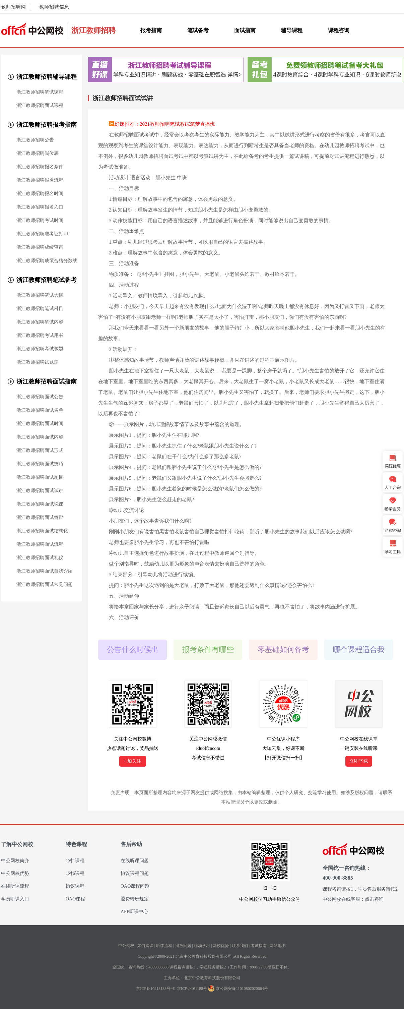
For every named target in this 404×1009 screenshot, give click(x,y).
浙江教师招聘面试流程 (39, 544)
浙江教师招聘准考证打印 (42, 234)
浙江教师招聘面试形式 (39, 450)
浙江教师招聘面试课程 (39, 105)
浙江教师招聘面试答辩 (39, 517)
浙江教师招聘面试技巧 (39, 464)
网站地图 (278, 945)
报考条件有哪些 (208, 649)
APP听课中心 (134, 911)
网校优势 (221, 945)
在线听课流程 (15, 886)
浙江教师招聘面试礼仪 (39, 557)
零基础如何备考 (283, 649)
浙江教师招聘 (93, 30)
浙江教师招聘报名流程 (39, 180)
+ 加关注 (132, 761)
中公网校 (126, 945)
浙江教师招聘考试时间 (39, 220)
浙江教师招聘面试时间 (39, 423)
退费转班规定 (135, 898)
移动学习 (202, 945)
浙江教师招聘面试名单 (39, 410)
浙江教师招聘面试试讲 (39, 490)
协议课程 (75, 886)
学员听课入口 (15, 898)
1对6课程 (75, 873)
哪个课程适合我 (359, 649)
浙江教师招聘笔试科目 (39, 308)
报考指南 (151, 30)
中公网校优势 (15, 873)
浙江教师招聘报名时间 (39, 193)
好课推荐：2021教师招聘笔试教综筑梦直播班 (165, 124)
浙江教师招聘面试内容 (39, 437)
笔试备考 (198, 30)
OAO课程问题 (135, 886)
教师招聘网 (13, 6)
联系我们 (240, 945)
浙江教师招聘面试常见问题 (44, 584)
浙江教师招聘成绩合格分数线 (46, 260)
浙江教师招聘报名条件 (39, 167)
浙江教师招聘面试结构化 (42, 531)
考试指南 (259, 945)
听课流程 (164, 945)
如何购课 (145, 945)
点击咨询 (374, 899)
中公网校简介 (15, 860)
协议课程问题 (135, 873)
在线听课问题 (135, 860)
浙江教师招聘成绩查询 (39, 247)
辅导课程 (291, 30)
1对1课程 (75, 860)
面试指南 (245, 30)
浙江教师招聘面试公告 (39, 397)
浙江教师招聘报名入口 (39, 207)
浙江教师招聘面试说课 (39, 504)
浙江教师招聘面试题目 (39, 477)
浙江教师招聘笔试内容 (39, 322)
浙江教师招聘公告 (35, 140)
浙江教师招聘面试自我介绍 (44, 571)
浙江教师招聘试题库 (37, 362)
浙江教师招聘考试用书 (39, 335)
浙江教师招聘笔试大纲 (39, 295)
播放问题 (183, 945)
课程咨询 (338, 30)
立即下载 (358, 761)
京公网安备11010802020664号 (242, 988)
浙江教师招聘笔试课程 (39, 92)
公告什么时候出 (132, 649)
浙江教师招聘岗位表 (37, 153)
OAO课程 (75, 898)
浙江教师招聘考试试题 (39, 349)
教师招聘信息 (54, 6)
